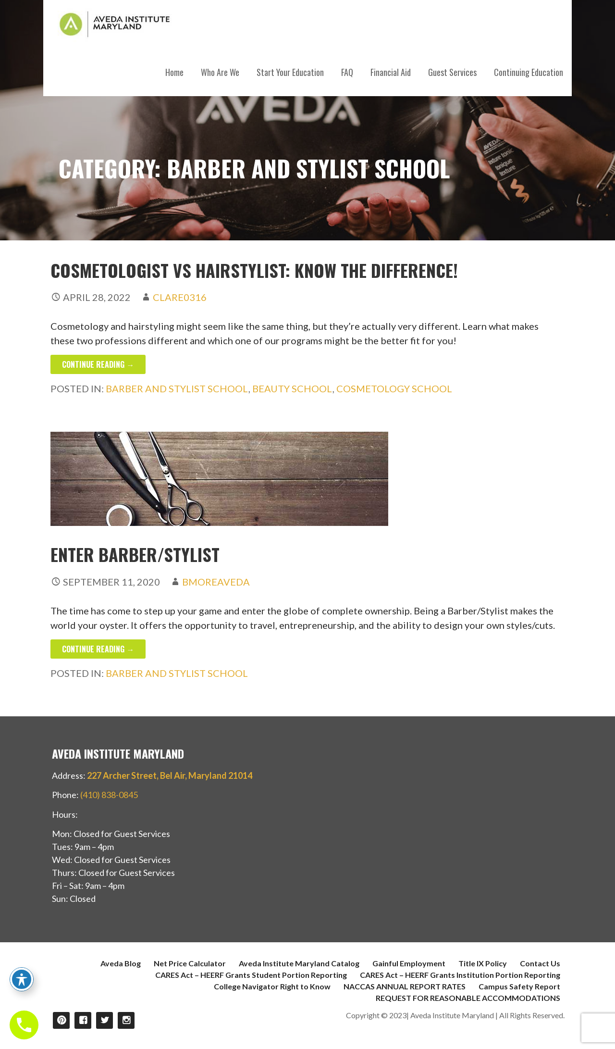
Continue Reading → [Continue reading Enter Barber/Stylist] (98, 649)
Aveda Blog (120, 963)
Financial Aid (390, 72)
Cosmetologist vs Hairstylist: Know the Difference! (254, 270)
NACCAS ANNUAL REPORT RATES (405, 986)
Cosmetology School (394, 388)
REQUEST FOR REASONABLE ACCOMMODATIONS (468, 997)
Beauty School (292, 388)
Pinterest (61, 1020)
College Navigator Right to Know (272, 986)
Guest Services (452, 72)
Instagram (126, 1020)
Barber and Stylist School (177, 388)
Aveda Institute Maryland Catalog (299, 963)
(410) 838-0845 (109, 794)
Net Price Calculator (190, 963)
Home (174, 72)
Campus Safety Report (519, 986)
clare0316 (180, 297)
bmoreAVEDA (216, 581)
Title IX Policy (482, 963)
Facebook (82, 1020)
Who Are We (220, 72)
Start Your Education (290, 72)
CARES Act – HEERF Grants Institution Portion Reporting (460, 974)
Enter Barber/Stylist (135, 554)
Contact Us (540, 963)
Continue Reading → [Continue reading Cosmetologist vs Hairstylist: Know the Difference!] (98, 364)
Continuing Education (528, 72)
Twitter (104, 1020)
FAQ (347, 72)
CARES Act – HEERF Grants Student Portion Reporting (251, 974)
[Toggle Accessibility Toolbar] (21, 979)
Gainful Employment (408, 963)
